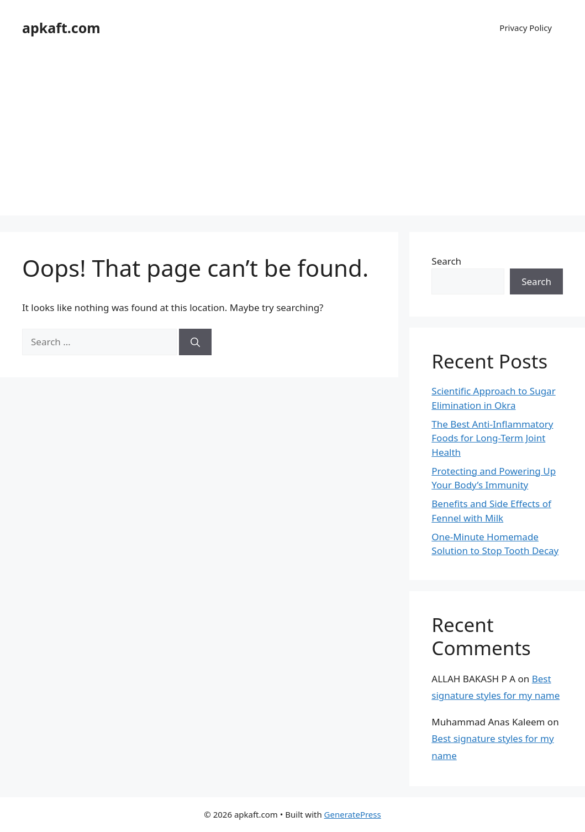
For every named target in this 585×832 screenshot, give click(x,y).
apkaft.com (61, 27)
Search (446, 261)
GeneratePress (352, 814)
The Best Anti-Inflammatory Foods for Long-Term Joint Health (492, 438)
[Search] (195, 342)
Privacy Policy (525, 27)
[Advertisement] (292, 138)
